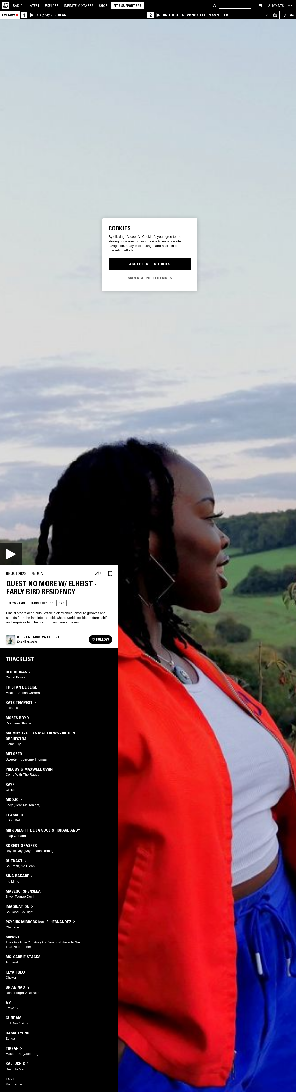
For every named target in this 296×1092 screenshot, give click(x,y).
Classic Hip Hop (41, 603)
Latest (33, 5)
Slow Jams (16, 603)
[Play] (11, 554)
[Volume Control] (292, 15)
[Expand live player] (267, 15)
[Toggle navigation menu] (290, 5)
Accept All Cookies (150, 263)
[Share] (98, 573)
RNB (61, 603)
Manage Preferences (150, 277)
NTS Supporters (127, 5)
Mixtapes (78, 5)
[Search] (215, 5)
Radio (18, 5)
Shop (103, 5)
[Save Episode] (110, 573)
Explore (51, 5)
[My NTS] (275, 5)
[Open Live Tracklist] (283, 15)
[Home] (5, 5)
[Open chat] (260, 5)
